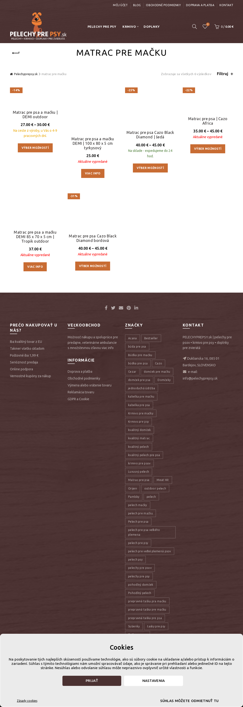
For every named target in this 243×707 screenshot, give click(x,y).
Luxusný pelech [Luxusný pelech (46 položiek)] (138, 544)
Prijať (92, 681)
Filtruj (222, 74)
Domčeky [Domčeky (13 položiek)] (164, 452)
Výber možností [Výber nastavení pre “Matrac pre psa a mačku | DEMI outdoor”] (35, 208)
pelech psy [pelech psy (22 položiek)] (135, 632)
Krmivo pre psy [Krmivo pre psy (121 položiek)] (138, 494)
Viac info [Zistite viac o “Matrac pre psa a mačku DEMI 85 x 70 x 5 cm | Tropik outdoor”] (35, 296)
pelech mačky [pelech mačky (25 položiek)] (137, 577)
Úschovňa (207, 24)
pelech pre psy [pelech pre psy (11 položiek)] (138, 615)
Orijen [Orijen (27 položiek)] (132, 560)
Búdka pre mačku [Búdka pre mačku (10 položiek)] (140, 427)
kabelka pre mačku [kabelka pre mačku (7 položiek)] (141, 469)
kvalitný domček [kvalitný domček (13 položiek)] (139, 502)
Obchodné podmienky (163, 5)
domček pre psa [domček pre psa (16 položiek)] (139, 452)
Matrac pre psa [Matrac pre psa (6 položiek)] (138, 552)
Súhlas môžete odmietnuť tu (189, 701)
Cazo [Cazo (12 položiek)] (158, 435)
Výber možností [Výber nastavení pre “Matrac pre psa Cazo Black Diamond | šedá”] (150, 150)
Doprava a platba (200, 5)
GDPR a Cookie (78, 471)
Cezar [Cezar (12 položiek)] (132, 444)
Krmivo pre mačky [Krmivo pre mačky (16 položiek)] (140, 485)
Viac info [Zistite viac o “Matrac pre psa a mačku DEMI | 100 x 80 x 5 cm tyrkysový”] (93, 149)
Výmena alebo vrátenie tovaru (90, 458)
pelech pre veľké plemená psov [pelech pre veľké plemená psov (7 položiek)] (149, 623)
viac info (108, 420)
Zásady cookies (27, 700)
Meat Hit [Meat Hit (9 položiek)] (163, 552)
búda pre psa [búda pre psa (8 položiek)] (137, 419)
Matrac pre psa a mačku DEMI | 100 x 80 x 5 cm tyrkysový (92, 119)
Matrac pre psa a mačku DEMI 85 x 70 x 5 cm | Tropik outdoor (35, 266)
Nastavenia (153, 681)
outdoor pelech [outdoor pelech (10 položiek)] (155, 560)
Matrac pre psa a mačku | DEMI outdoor (35, 175)
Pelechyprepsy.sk (26, 74)
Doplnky (152, 26)
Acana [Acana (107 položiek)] (132, 410)
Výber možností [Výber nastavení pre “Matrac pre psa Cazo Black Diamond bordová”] (92, 339)
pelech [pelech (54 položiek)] (151, 569)
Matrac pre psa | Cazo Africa (207, 122)
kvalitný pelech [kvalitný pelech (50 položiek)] (138, 519)
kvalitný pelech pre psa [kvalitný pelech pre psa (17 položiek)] (144, 527)
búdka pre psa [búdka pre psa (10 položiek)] (138, 435)
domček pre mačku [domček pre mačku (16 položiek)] (157, 444)
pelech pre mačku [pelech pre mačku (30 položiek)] (140, 585)
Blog (137, 5)
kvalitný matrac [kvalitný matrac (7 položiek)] (139, 510)
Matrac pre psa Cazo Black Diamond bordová (93, 311)
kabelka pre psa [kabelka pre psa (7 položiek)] (139, 477)
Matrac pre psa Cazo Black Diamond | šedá (150, 117)
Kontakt (226, 5)
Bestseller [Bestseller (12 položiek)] (151, 410)
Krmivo (129, 26)
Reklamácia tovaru (81, 465)
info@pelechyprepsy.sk (200, 451)
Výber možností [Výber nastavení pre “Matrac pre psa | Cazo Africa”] (207, 150)
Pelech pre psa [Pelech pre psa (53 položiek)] (138, 594)
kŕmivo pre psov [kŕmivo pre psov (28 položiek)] (139, 535)
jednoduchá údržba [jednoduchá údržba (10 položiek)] (141, 460)
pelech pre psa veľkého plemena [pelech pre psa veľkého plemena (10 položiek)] (144, 605)
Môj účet (120, 5)
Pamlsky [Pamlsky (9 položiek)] (133, 569)
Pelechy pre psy (102, 26)
